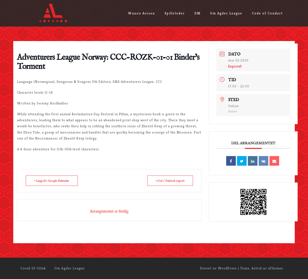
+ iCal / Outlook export (170, 181)
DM (197, 13)
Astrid (256, 268)
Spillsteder (175, 13)
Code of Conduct (267, 13)
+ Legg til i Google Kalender (51, 181)
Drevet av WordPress (218, 268)
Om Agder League (226, 13)
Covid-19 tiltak (33, 268)
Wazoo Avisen (141, 13)
